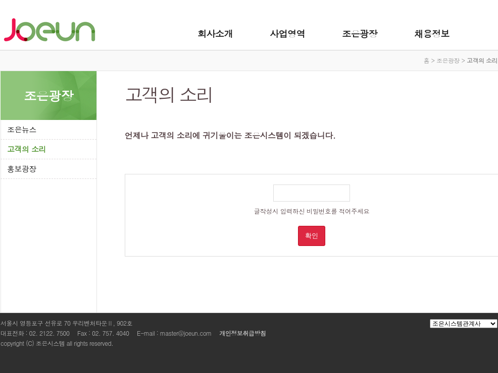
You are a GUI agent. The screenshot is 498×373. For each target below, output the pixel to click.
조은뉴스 (21, 129)
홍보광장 (21, 168)
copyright (12, 343)
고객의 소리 (26, 149)
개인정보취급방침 (242, 333)
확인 (311, 235)
